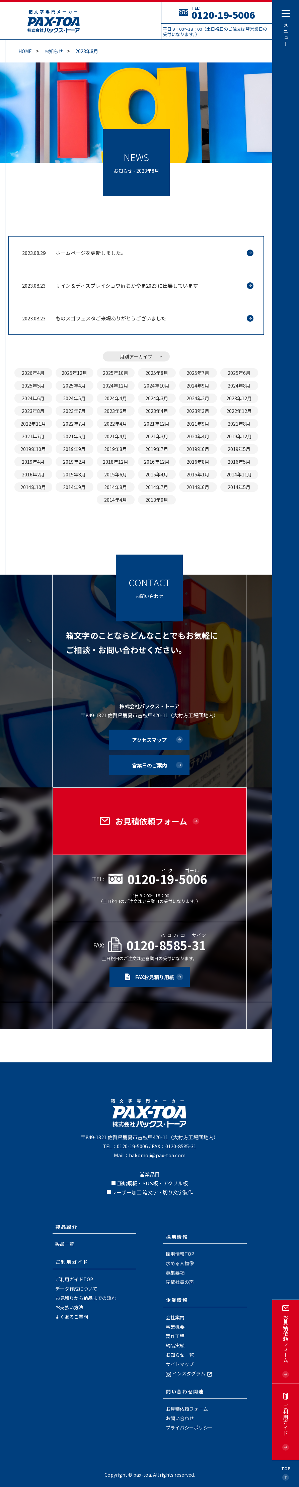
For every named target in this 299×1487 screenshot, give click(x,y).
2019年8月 (115, 449)
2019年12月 (239, 436)
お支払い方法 (69, 1307)
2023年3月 (197, 411)
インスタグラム (189, 1373)
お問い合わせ (180, 1418)
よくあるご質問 (71, 1316)
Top (285, 1468)
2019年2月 (74, 461)
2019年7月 (156, 449)
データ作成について (76, 1288)
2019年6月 (197, 449)
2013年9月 (156, 499)
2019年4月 (33, 461)
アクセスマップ (149, 739)
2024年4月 (115, 398)
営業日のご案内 (149, 765)
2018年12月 (115, 461)
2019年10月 (33, 449)
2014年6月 (197, 487)
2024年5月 (74, 398)
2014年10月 (33, 487)
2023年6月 (115, 411)
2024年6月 (33, 398)
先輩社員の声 (180, 1282)
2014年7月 (156, 487)
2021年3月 (156, 436)
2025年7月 (197, 372)
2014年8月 (115, 487)
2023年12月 (239, 398)
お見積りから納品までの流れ (85, 1298)
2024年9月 (197, 385)
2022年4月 (115, 423)
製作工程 (175, 1336)
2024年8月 (239, 385)
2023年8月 (86, 51)
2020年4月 (197, 436)
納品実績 (175, 1345)
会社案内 (175, 1317)
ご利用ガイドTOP (74, 1279)
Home (25, 51)
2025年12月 (74, 372)
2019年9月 (74, 449)
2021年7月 (33, 436)
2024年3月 (156, 398)
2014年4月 (115, 499)
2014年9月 (74, 487)
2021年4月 (115, 436)
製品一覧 (64, 1243)
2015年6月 (115, 474)
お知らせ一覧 (180, 1354)
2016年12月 (156, 461)
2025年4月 (74, 385)
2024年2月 (197, 398)
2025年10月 (115, 372)
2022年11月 (33, 423)
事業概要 (175, 1326)
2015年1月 (197, 474)
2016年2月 (33, 474)
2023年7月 (74, 411)
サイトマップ (180, 1364)
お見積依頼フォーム (187, 1408)
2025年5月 (33, 385)
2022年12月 (239, 411)
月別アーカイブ (136, 356)
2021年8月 (239, 423)
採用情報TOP (180, 1253)
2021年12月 (156, 423)
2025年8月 (156, 372)
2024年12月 (115, 385)
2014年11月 (239, 474)
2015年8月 (74, 474)
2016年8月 (197, 461)
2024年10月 (156, 385)
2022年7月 (74, 423)
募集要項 (175, 1272)
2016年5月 (239, 461)
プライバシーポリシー (189, 1427)
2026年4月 (33, 372)
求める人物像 (180, 1263)
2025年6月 (239, 372)
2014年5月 (239, 487)
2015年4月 (156, 474)
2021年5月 (74, 436)
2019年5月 (239, 449)
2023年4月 (156, 411)
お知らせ (53, 51)
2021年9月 (197, 423)
